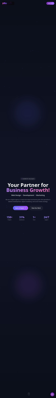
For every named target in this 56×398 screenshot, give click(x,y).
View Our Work (36, 208)
